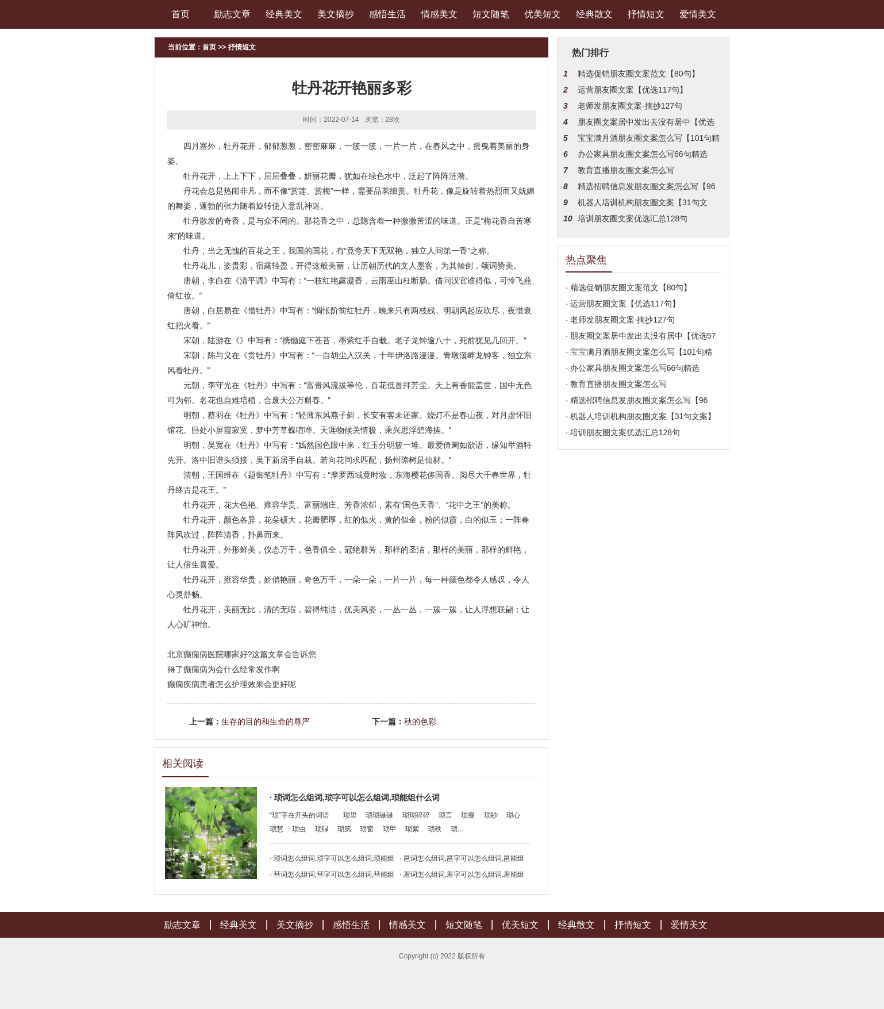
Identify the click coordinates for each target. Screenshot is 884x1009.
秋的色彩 (420, 721)
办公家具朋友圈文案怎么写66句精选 (643, 154)
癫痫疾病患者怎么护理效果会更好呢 (231, 684)
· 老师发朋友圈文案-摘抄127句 (620, 319)
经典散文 (594, 14)
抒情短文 (646, 14)
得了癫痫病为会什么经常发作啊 (223, 669)
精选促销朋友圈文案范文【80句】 (638, 73)
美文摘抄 (335, 14)
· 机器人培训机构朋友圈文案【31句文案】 (641, 416)
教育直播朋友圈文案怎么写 (626, 170)
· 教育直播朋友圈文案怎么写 (616, 384)
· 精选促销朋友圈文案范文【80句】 (628, 287)
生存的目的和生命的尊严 (265, 721)
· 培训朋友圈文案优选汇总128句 (623, 432)
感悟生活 (387, 14)
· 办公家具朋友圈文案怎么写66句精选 (632, 368)
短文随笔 (490, 14)
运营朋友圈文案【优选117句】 (632, 89)
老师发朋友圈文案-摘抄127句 (630, 105)
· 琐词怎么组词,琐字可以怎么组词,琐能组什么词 (355, 797)
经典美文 (284, 14)
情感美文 (439, 14)
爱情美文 (697, 14)
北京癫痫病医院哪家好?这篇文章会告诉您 (242, 654)
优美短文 (542, 14)
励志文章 (232, 14)
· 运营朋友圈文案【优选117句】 (623, 303)
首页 (180, 14)
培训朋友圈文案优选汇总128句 (632, 218)
